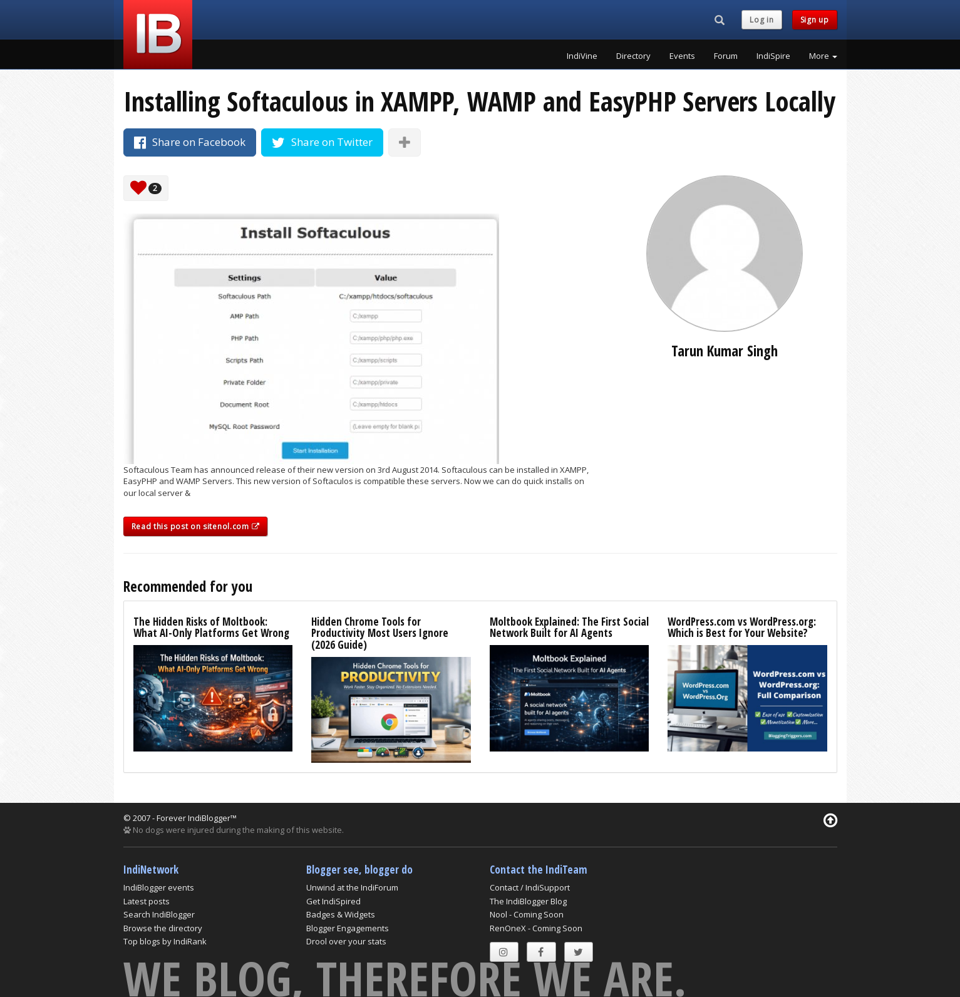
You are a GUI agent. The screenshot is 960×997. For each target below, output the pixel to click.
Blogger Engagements (347, 928)
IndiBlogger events (158, 887)
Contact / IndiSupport (530, 887)
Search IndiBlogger (159, 914)
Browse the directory (162, 928)
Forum (726, 55)
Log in (761, 19)
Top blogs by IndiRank (165, 941)
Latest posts (146, 901)
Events (682, 55)
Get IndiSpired (333, 901)
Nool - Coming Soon (527, 914)
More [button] (823, 55)
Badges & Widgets (340, 914)
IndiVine (582, 55)
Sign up (814, 19)
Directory (633, 55)
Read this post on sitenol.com (196, 526)
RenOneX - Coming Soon (536, 928)
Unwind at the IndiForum (352, 887)
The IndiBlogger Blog (528, 901)
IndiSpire (773, 55)
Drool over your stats (346, 941)
